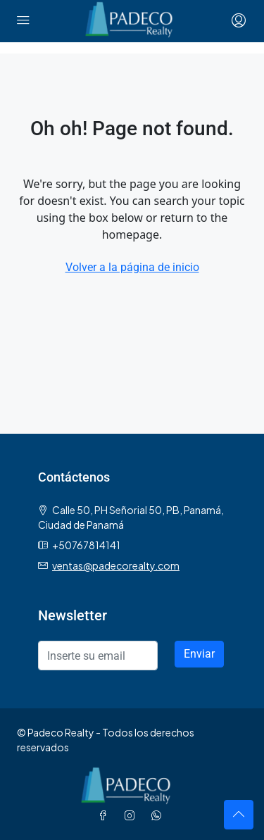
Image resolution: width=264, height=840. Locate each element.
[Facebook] (105, 815)
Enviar (199, 653)
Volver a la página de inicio (132, 267)
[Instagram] (132, 815)
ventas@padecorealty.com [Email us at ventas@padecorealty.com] (116, 565)
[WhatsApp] (159, 815)
